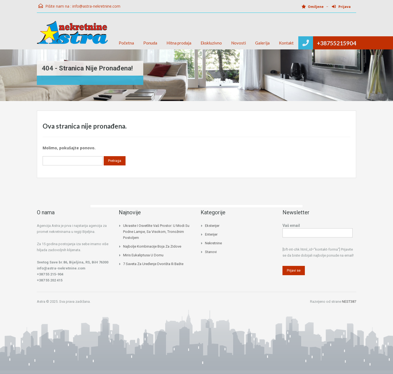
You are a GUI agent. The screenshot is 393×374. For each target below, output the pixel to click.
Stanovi (211, 252)
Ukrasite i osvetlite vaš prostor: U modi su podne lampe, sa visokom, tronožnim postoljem (156, 232)
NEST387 (349, 301)
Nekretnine (213, 243)
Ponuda (150, 42)
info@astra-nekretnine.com (96, 6)
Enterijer (211, 234)
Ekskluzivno (211, 42)
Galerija (262, 42)
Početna (126, 42)
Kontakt (286, 42)
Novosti (238, 42)
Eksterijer (212, 226)
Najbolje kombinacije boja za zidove (152, 246)
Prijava (341, 6)
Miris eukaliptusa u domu (143, 255)
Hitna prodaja (178, 42)
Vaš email (317, 229)
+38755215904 (336, 43)
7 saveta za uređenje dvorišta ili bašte (153, 264)
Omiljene (313, 6)
